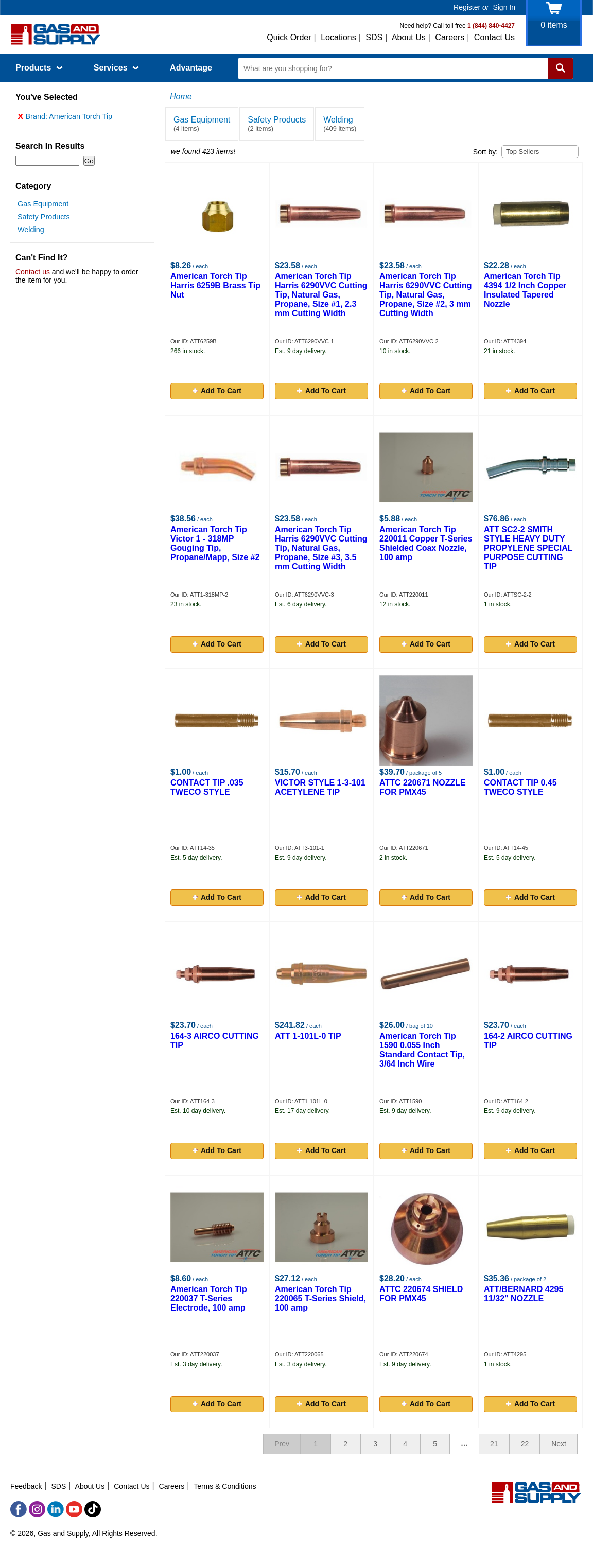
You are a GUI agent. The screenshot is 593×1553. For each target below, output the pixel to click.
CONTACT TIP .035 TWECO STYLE (206, 787)
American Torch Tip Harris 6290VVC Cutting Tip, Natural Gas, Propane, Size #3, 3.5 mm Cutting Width (321, 548)
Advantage (191, 67)
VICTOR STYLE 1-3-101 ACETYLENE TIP (320, 787)
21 (494, 1444)
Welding (31, 232)
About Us (409, 37)
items (553, 25)
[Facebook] (18, 1509)
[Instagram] (37, 1509)
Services (116, 67)
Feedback (26, 1486)
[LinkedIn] (55, 1509)
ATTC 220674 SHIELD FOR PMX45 (421, 1294)
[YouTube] (74, 1509)
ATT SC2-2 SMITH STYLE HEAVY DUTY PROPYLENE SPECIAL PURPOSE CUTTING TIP (528, 548)
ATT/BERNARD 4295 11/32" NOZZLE (523, 1294)
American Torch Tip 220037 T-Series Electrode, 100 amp (208, 1298)
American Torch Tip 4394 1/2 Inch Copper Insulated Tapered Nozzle (525, 290)
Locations (338, 37)
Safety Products (44, 219)
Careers (449, 37)
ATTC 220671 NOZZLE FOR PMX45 (422, 787)
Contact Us (494, 37)
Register (467, 7)
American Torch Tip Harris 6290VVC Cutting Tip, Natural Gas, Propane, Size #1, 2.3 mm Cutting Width (321, 295)
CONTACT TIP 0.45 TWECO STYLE (520, 787)
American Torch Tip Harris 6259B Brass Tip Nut (215, 285)
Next (558, 1444)
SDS (373, 37)
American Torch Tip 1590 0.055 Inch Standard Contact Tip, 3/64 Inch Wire (422, 1050)
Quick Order (289, 37)
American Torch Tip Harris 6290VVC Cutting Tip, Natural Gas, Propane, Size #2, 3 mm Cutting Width (425, 295)
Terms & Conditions (225, 1486)
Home (181, 96)
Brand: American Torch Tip (65, 119)
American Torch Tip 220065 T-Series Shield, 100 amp (320, 1298)
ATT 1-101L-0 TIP (308, 1036)
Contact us (32, 274)
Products (39, 67)
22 (525, 1444)
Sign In (504, 7)
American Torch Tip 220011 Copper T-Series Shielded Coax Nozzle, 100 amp (426, 543)
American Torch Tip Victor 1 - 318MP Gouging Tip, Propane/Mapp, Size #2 (214, 543)
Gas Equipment (43, 206)
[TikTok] (92, 1509)
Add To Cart (217, 391)
